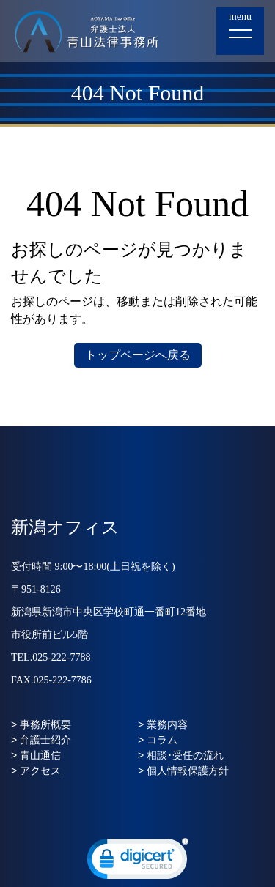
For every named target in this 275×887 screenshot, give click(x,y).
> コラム (157, 740)
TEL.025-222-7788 (50, 657)
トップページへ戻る (138, 355)
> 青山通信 (36, 755)
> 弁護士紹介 (41, 740)
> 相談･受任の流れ (181, 755)
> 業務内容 (163, 724)
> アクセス (36, 770)
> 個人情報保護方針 (183, 770)
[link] (138, 862)
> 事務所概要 (41, 724)
